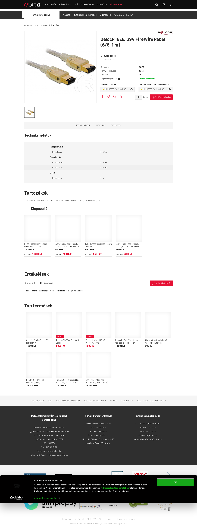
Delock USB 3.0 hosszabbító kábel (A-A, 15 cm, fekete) (67, 379)
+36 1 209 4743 (149, 426)
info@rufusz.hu (150, 434)
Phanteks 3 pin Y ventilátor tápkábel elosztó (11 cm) (126, 340)
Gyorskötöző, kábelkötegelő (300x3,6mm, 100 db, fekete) (67, 243)
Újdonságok (105, 13)
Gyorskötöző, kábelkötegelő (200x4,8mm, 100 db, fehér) (127, 243)
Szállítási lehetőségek (85, 5)
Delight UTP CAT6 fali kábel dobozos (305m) (37, 379)
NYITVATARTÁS (51, 5)
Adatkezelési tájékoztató (95, 399)
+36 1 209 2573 (49, 442)
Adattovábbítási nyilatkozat (68, 399)
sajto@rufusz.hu (155, 438)
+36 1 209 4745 (99, 426)
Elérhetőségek (66, 5)
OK (175, 509)
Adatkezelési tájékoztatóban (115, 514)
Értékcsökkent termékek (85, 13)
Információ (103, 5)
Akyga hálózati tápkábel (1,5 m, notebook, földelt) (156, 340)
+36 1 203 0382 (56, 438)
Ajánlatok (67, 13)
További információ (147, 77)
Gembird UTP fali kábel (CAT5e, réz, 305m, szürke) (97, 379)
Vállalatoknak (117, 5)
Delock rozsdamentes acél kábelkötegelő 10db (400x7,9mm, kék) (35, 245)
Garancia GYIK (127, 399)
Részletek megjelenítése (45, 525)
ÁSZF (50, 399)
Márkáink (114, 399)
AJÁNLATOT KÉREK (123, 13)
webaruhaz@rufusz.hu (52, 450)
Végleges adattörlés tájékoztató (151, 399)
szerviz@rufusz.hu (101, 434)
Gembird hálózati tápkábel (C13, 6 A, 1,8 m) (96, 340)
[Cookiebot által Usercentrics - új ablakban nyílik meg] (16, 525)
